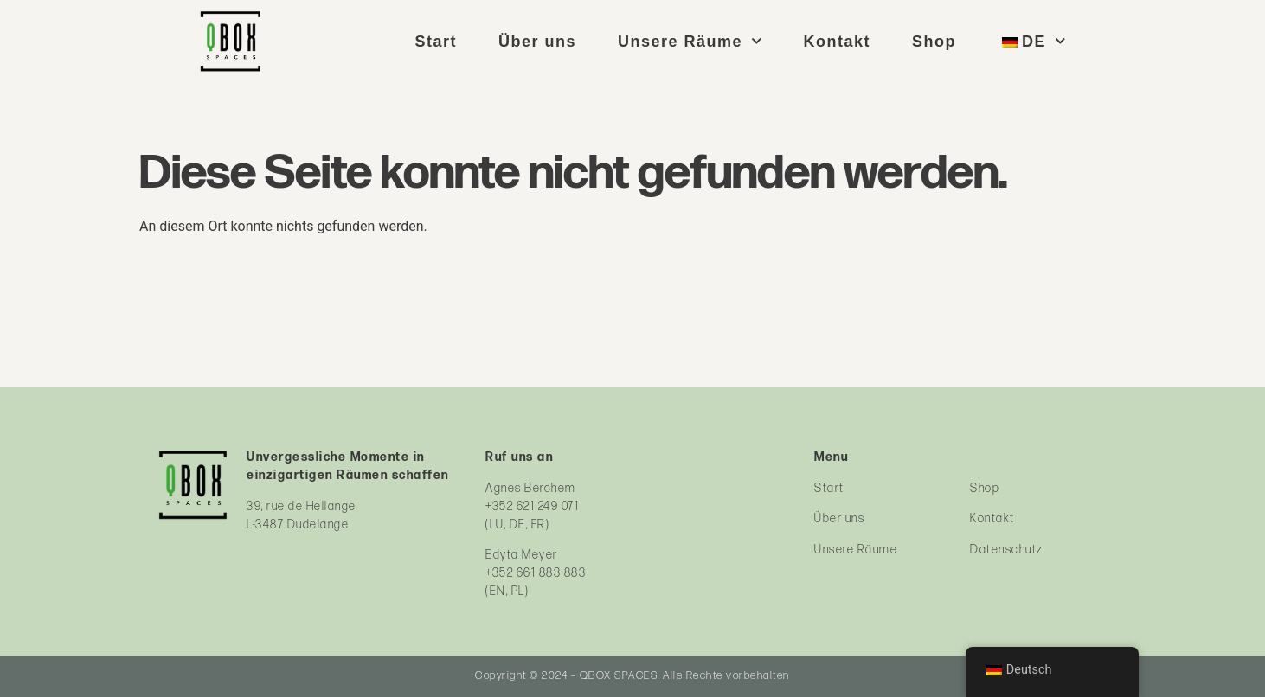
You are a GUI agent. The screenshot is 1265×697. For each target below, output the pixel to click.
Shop (934, 41)
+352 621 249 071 (532, 506)
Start (435, 41)
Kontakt (837, 41)
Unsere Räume (690, 41)
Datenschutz (1006, 549)
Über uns (537, 41)
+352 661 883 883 (535, 573)
